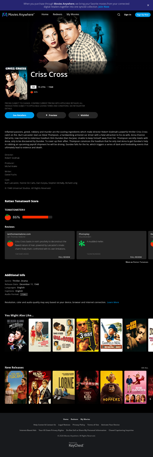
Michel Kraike (11, 166)
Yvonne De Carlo (27, 182)
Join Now (103, 6)
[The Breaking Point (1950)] (111, 335)
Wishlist (83, 115)
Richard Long (71, 182)
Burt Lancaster (12, 182)
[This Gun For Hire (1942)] (135, 335)
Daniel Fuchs (11, 174)
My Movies (73, 14)
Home (45, 14)
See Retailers (19, 115)
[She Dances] (135, 387)
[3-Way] (87, 335)
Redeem (57, 14)
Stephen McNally (56, 182)
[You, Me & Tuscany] (16, 387)
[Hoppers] (111, 387)
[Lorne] (64, 387)
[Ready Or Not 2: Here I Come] (40, 387)
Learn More (113, 302)
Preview (51, 115)
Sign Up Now (143, 14)
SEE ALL (144, 368)
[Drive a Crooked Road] (40, 335)
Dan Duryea (41, 182)
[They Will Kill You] (87, 387)
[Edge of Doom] (64, 335)
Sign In (127, 14)
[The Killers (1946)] (16, 335)
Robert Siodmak (12, 157)
